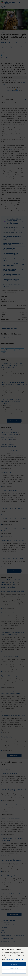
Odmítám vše (14, 968)
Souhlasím (14, 964)
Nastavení (14, 972)
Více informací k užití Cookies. (14, 959)
